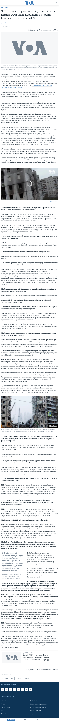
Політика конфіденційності (38, 704)
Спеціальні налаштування (38, 707)
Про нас (3, 701)
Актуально (5, 7)
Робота (3, 704)
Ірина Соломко (5, 23)
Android (3, 714)
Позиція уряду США (36, 710)
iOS (2, 710)
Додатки (32, 714)
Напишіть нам (5, 707)
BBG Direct (33, 701)
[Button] (30, 30)
